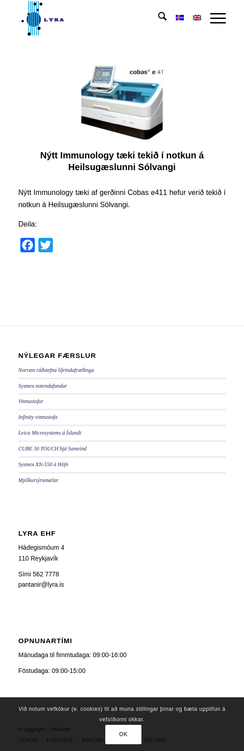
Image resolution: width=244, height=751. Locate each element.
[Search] (158, 18)
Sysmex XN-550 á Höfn (44, 464)
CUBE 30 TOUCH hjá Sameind (53, 448)
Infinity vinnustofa (38, 417)
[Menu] (213, 18)
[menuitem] (158, 18)
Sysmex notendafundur (43, 386)
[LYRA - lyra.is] (101, 18)
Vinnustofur (31, 401)
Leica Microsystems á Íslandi (50, 433)
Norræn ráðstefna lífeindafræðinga (56, 370)
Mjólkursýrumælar (39, 480)
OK (123, 734)
